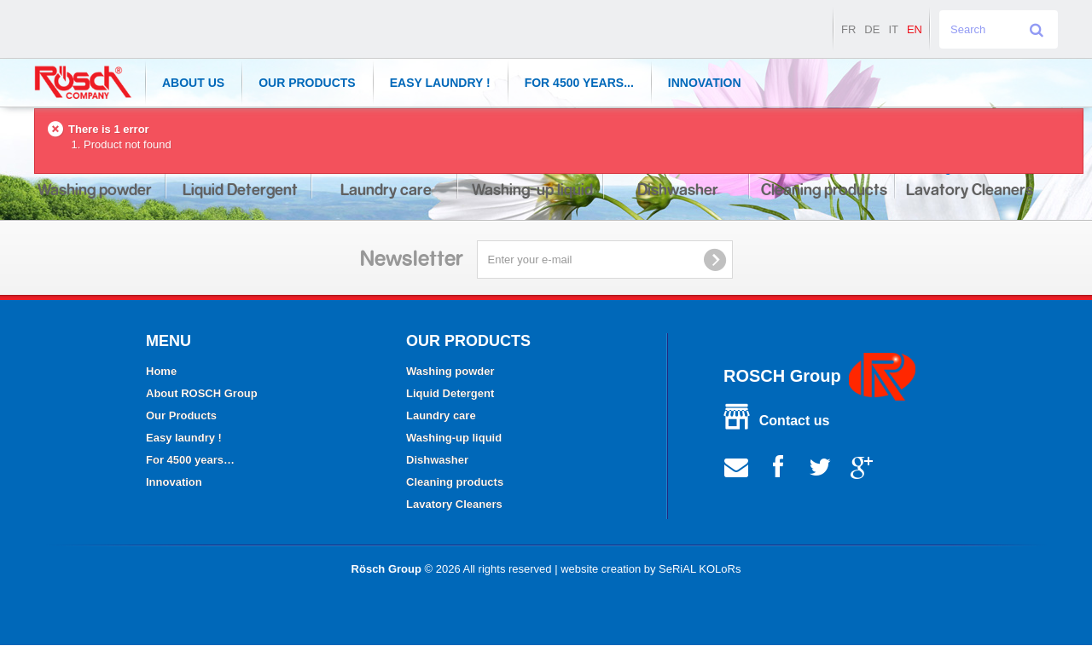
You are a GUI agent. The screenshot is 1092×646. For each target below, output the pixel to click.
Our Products (307, 82)
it (893, 29)
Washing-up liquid (454, 437)
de (872, 29)
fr (848, 29)
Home (161, 371)
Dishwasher (437, 459)
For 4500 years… (190, 459)
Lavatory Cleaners (454, 504)
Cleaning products (454, 482)
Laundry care (441, 415)
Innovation (704, 82)
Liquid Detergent (450, 393)
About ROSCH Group (202, 393)
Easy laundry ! (440, 82)
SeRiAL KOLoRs (700, 568)
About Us (193, 82)
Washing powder (450, 371)
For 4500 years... (579, 82)
